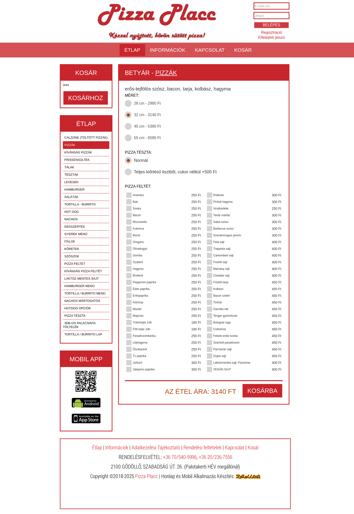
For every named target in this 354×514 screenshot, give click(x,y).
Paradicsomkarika (144, 336)
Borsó (136, 235)
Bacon (137, 215)
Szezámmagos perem (227, 235)
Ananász (138, 195)
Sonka (137, 208)
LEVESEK (71, 182)
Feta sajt (218, 242)
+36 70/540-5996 (180, 456)
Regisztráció (271, 32)
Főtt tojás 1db (141, 329)
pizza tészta (74, 315)
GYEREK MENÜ (75, 234)
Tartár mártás (221, 215)
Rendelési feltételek (202, 447)
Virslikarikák (221, 208)
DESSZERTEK (74, 226)
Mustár (137, 309)
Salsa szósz (221, 222)
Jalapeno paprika (144, 369)
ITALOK (69, 241)
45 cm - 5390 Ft (147, 126)
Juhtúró (137, 362)
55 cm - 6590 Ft (147, 138)
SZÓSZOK (71, 256)
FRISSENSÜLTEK (77, 160)
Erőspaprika (140, 295)
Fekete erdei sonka (225, 336)
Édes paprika (141, 289)
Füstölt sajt (220, 262)
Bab (135, 201)
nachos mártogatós (82, 301)
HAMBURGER (74, 189)
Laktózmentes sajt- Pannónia (231, 362)
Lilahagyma (140, 342)
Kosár (243, 50)
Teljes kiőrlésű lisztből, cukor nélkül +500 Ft (175, 171)
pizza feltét (74, 263)
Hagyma (138, 269)
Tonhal (217, 302)
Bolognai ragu (222, 322)
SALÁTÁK (71, 197)
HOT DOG (71, 212)
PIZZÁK (69, 145)
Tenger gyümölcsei (225, 315)
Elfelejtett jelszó (271, 37)
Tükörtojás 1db (142, 322)
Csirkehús (219, 329)
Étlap (132, 50)
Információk (167, 50)
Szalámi (138, 262)
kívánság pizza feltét (83, 271)
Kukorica (138, 228)
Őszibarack (140, 349)
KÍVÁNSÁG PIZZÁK (78, 152)
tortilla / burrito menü (84, 293)
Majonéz (138, 315)
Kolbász (218, 289)
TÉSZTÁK (71, 174)
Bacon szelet (221, 295)
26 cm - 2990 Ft (147, 103)
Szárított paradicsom (226, 342)
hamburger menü (79, 286)
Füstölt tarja (220, 282)
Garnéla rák (220, 309)
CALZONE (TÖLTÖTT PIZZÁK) (86, 137)
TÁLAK (69, 167)
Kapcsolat (210, 50)
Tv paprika (139, 356)
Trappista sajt (222, 248)
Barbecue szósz (223, 228)
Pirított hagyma (223, 201)
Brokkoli (138, 275)
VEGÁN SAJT (222, 369)
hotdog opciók (77, 308)
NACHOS (71, 219)
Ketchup (138, 302)
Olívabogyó (140, 248)
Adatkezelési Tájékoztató (156, 447)
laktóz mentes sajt (81, 278)
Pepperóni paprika (144, 282)
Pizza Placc (156, 15)
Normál (141, 160)
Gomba (137, 255)
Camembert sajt (223, 255)
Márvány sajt (221, 269)
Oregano (138, 242)
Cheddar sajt (221, 275)
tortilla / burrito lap (83, 334)
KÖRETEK (71, 249)
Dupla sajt (219, 356)
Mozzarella (140, 222)
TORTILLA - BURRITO (80, 204)
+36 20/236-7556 (215, 456)
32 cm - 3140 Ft (147, 115)
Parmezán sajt (222, 349)
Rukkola (218, 195)
